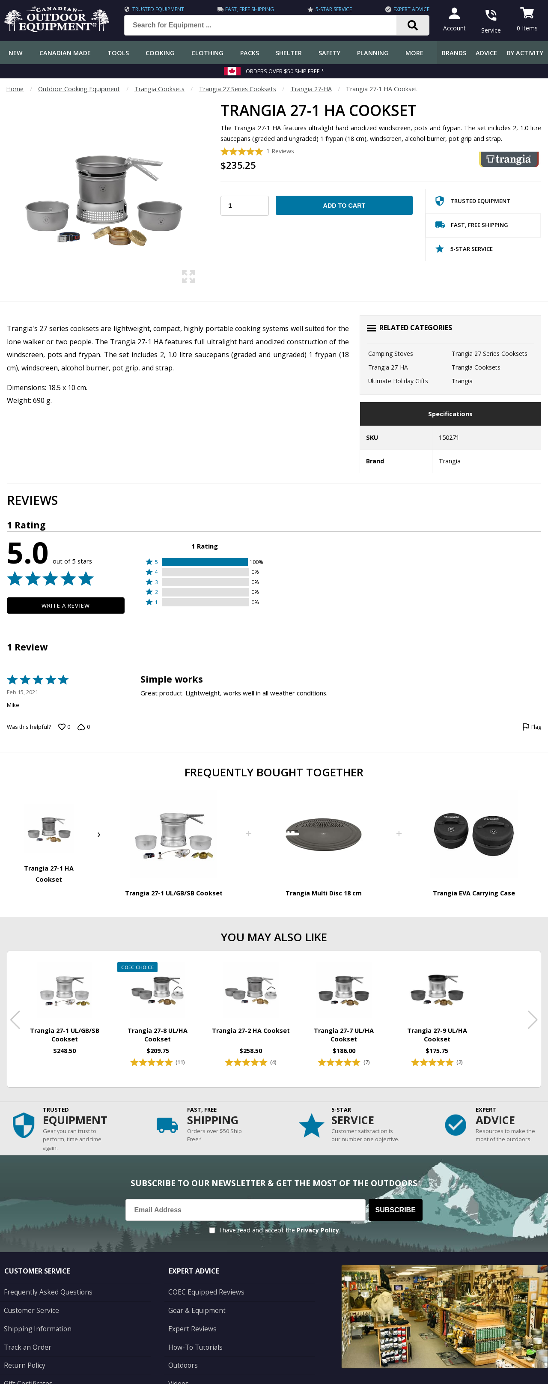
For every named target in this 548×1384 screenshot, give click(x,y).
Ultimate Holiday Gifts (398, 381)
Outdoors (182, 1349)
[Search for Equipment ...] (263, 25)
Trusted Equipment (158, 9)
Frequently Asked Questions (43, 1280)
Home (15, 89)
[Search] (404, 25)
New (16, 53)
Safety (329, 53)
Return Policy (22, 1349)
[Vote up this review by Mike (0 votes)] (64, 726)
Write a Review (66, 605)
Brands (454, 53)
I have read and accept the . (279, 1219)
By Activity (525, 53)
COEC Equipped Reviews (202, 1280)
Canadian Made (65, 53)
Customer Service (28, 1297)
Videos (178, 1366)
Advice (486, 53)
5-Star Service (328, 9)
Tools (118, 53)
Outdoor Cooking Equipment (79, 89)
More (414, 53)
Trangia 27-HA (311, 89)
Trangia (462, 381)
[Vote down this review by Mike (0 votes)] (83, 726)
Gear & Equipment (194, 1297)
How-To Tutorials (193, 1331)
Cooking (160, 53)
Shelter (289, 53)
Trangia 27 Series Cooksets (237, 89)
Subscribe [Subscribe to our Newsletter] (395, 1198)
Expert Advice (403, 9)
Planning (373, 53)
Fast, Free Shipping (247, 9)
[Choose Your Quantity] (244, 205)
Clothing (207, 53)
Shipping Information (33, 1314)
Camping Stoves (390, 353)
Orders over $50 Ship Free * (285, 71)
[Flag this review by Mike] (531, 726)
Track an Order (25, 1331)
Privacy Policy (318, 1219)
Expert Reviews (189, 1314)
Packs (249, 53)
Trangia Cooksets (159, 89)
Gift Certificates (26, 1366)
